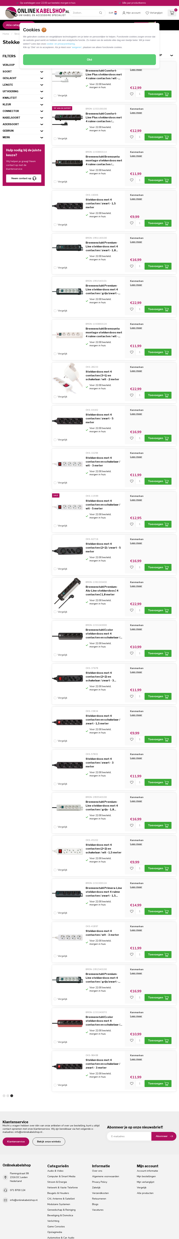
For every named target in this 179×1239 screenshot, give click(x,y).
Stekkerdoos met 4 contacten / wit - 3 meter (102, 894)
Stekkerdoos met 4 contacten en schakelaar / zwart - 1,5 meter (103, 690)
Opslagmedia (54, 1185)
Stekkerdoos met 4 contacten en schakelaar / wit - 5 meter (103, 485)
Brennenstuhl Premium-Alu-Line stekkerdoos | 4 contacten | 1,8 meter (102, 567)
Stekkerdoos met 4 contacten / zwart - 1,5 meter (101, 197)
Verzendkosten (100, 1146)
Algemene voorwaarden (105, 1130)
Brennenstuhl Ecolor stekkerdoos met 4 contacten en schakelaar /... (104, 608)
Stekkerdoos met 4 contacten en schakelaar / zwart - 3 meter (103, 1019)
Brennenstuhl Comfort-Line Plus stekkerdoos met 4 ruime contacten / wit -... (104, 74)
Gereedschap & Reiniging (61, 1163)
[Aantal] (139, 94)
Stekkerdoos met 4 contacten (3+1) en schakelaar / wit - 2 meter (102, 362)
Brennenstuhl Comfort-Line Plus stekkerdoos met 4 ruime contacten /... (104, 115)
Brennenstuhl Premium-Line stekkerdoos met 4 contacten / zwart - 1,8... (102, 238)
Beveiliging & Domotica (60, 1169)
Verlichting (53, 1174)
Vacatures (97, 1163)
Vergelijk (62, 95)
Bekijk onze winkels (49, 1095)
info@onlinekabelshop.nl (28, 1085)
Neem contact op (23, 178)
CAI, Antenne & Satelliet (61, 1152)
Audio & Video (55, 1124)
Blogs (95, 1158)
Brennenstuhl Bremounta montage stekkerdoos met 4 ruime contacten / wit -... (104, 321)
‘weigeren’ (76, 47)
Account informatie (147, 1124)
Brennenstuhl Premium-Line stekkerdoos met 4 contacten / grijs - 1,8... (102, 773)
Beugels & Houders (58, 1146)
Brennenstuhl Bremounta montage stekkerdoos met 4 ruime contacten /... (104, 156)
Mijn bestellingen (146, 1130)
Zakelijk (96, 1141)
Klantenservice (16, 1095)
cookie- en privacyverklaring (60, 43)
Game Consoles (56, 1180)
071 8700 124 (17, 1144)
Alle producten (145, 1146)
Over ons (97, 1124)
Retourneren (99, 1152)
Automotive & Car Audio (60, 1191)
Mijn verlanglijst (145, 1135)
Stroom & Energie (57, 1135)
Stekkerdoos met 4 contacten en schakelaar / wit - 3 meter (103, 444)
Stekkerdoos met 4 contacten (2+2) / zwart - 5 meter (103, 526)
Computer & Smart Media (61, 1130)
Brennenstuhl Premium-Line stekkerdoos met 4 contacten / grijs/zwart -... (103, 280)
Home (6, 34)
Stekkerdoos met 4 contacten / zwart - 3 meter (100, 731)
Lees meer (136, 69)
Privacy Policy (99, 1135)
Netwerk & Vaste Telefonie (62, 1141)
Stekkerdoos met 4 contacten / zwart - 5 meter (99, 403)
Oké (89, 59)
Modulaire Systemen (58, 1158)
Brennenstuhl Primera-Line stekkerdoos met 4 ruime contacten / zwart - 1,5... (104, 855)
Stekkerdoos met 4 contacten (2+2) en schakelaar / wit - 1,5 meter (103, 814)
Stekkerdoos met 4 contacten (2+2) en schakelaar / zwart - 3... (101, 649)
